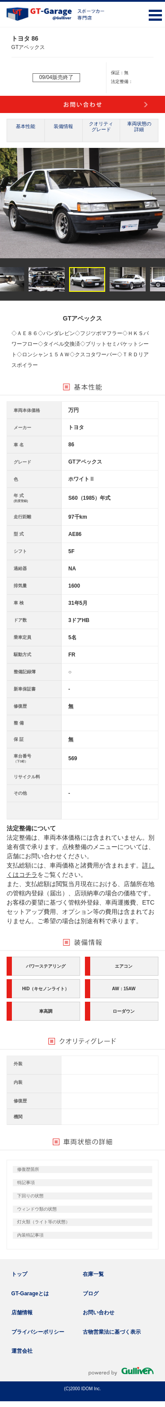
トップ (19, 1274)
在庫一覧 (93, 1274)
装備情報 (63, 126)
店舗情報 (22, 1312)
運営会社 (22, 1351)
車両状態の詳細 (139, 126)
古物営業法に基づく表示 (112, 1332)
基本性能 (25, 126)
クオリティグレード (101, 126)
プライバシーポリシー (37, 1332)
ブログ (91, 1293)
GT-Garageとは (30, 1293)
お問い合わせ (98, 1312)
